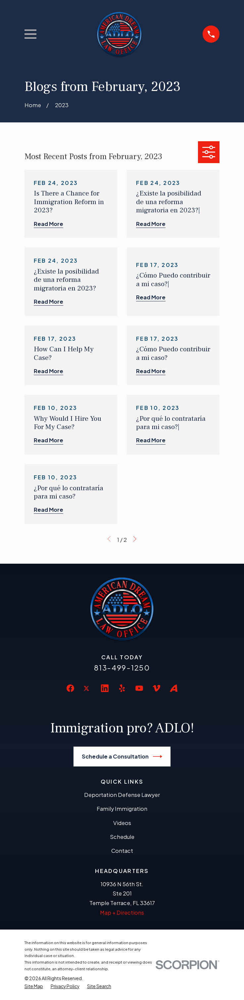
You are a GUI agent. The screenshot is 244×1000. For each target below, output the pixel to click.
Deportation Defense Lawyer (122, 794)
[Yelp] (122, 688)
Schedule (122, 836)
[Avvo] (173, 688)
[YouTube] (139, 688)
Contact (122, 850)
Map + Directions (122, 912)
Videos (122, 822)
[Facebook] (70, 688)
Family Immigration (122, 808)
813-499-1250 (122, 667)
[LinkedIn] (105, 688)
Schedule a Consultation (122, 756)
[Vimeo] (156, 688)
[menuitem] (33, 986)
